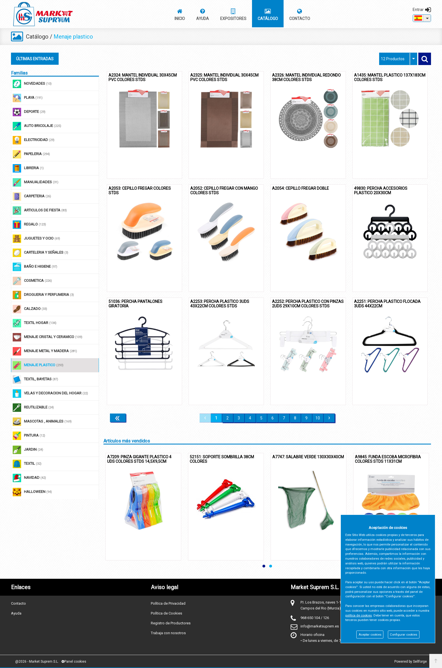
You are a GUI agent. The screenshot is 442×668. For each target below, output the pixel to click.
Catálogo (37, 36)
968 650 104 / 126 (314, 618)
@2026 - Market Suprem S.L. (37, 661)
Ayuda (16, 613)
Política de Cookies (166, 613)
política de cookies (358, 615)
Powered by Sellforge (410, 661)
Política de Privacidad (168, 603)
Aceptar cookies (370, 634)
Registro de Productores (171, 623)
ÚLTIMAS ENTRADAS (35, 59)
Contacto (18, 603)
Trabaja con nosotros (168, 633)
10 (317, 418)
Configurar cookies (403, 634)
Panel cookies (73, 661)
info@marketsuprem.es (319, 626)
